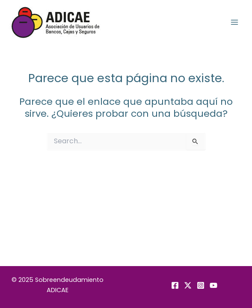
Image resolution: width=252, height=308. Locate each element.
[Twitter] (188, 285)
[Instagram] (201, 285)
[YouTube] (213, 285)
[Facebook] (175, 285)
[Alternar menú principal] (234, 22)
